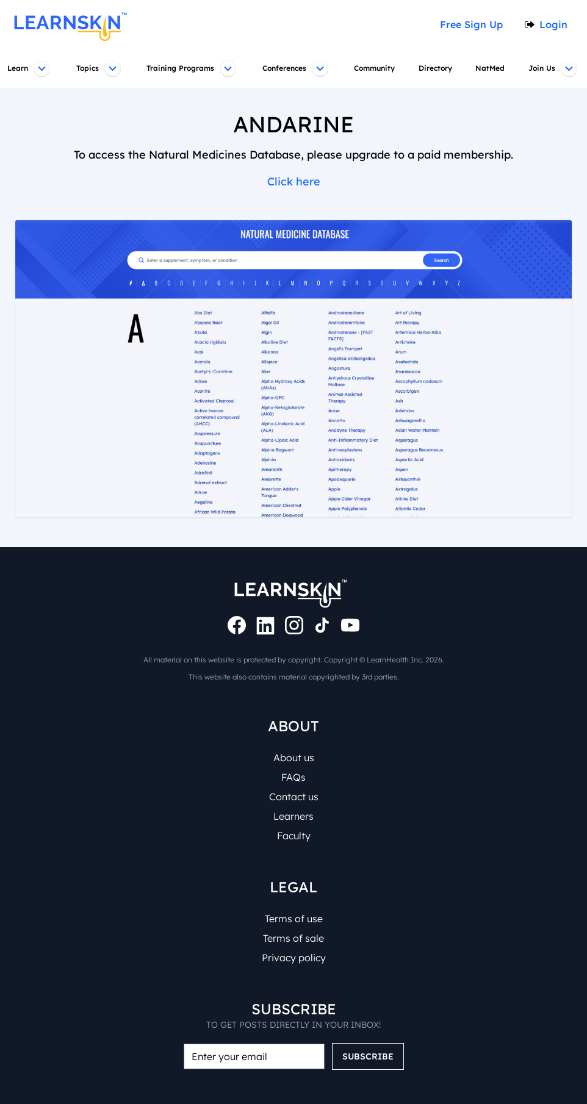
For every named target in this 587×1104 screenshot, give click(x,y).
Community (375, 68)
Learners (293, 816)
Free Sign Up (475, 24)
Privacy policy (293, 957)
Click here (293, 181)
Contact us (293, 796)
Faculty (293, 835)
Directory (437, 68)
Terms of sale (293, 938)
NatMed (492, 68)
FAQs (294, 777)
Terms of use (293, 918)
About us (294, 757)
